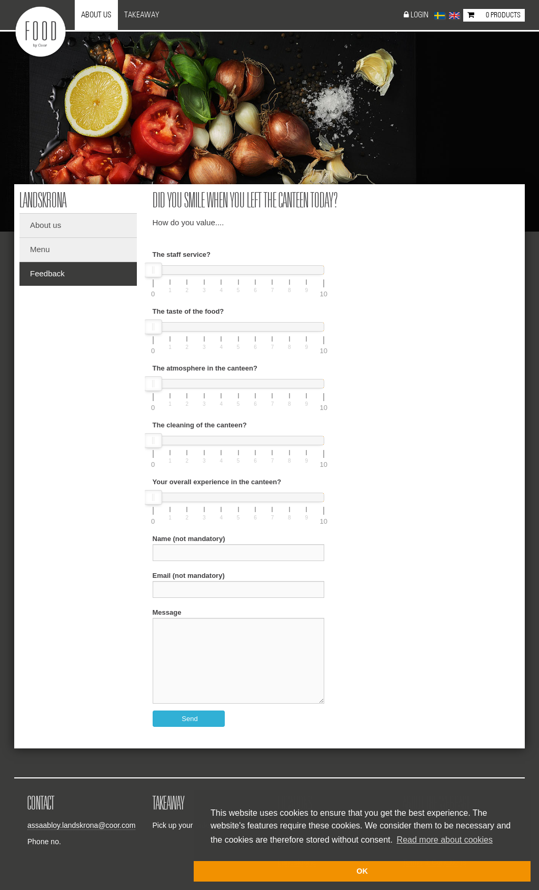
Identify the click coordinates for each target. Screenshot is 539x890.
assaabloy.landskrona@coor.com (81, 825)
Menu (40, 249)
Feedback (47, 273)
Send (189, 719)
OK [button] (362, 871)
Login (419, 15)
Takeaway (141, 15)
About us (96, 15)
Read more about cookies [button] (445, 839)
